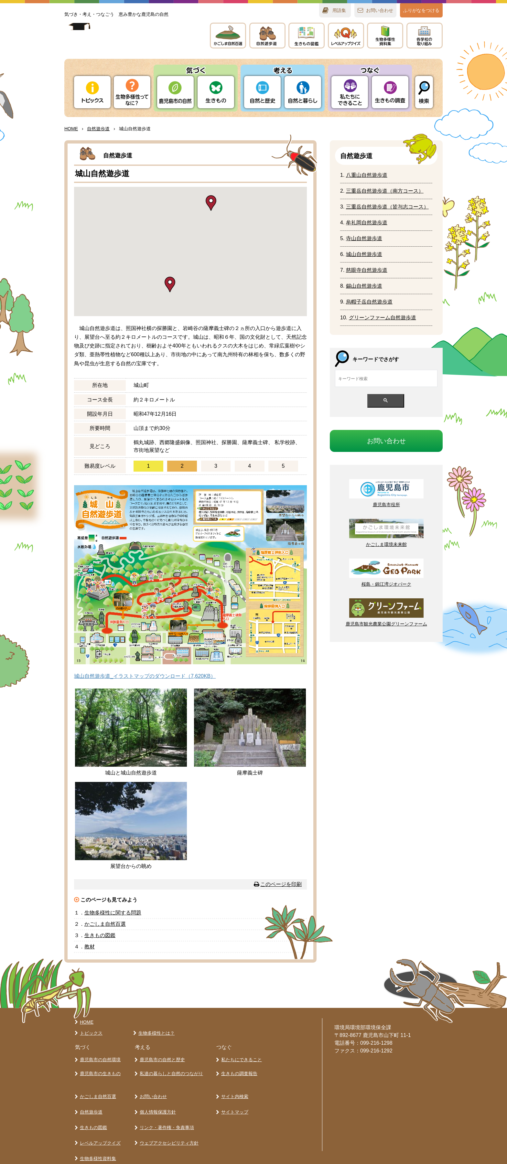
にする (112, 912)
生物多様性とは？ (155, 1033)
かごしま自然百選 (97, 1089)
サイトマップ (233, 1101)
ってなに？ (132, 92)
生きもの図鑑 (92, 1112)
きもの (306, 35)
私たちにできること (240, 1058)
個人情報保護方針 (156, 1101)
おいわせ (379, 10)
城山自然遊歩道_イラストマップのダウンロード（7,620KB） (145, 676)
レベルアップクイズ (346, 35)
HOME (71, 128)
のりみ (424, 35)
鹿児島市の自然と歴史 (161, 1058)
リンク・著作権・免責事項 (165, 1112)
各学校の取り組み (97, 1146)
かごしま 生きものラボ (130, 42)
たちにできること (349, 92)
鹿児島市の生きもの (99, 1070)
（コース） (385, 191)
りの (175, 92)
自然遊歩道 (90, 1101)
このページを (281, 884)
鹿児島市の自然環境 (99, 1058)
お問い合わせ (152, 1089)
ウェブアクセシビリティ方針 (167, 1123)
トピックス (92, 92)
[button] (211, 203)
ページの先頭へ (360, 987)
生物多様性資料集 (97, 1134)
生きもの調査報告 (238, 1070)
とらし (303, 92)
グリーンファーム (382, 317)
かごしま (228, 35)
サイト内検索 (233, 1089)
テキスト (385, 35)
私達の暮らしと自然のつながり (170, 1070)
